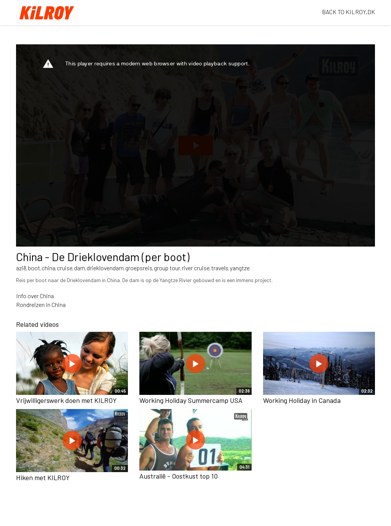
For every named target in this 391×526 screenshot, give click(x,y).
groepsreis (138, 267)
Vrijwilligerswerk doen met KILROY (66, 400)
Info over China (35, 295)
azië (21, 267)
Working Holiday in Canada (302, 400)
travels (219, 267)
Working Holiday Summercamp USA (190, 400)
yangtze (240, 267)
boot (34, 267)
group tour (167, 267)
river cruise (196, 267)
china (48, 267)
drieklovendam (105, 267)
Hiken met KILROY (43, 477)
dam (79, 267)
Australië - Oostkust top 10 (178, 476)
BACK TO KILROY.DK (348, 11)
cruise (65, 267)
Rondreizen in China (41, 304)
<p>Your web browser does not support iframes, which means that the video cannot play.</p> (195, 145)
